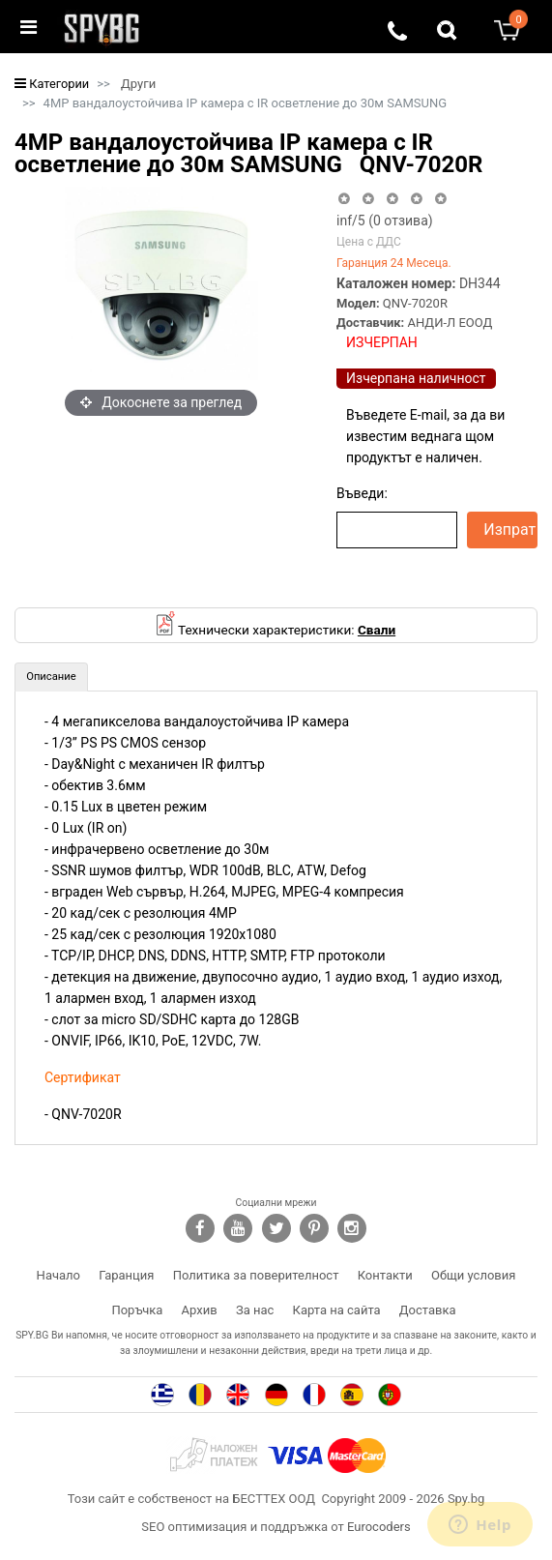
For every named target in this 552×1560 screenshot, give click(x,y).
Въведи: (362, 493)
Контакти (385, 1275)
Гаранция (126, 1275)
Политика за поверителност (256, 1275)
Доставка (427, 1310)
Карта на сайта (337, 1310)
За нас (255, 1310)
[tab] (51, 677)
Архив (200, 1310)
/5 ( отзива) (384, 220)
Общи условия (473, 1275)
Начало (58, 1275)
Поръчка (136, 1310)
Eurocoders (379, 1526)
